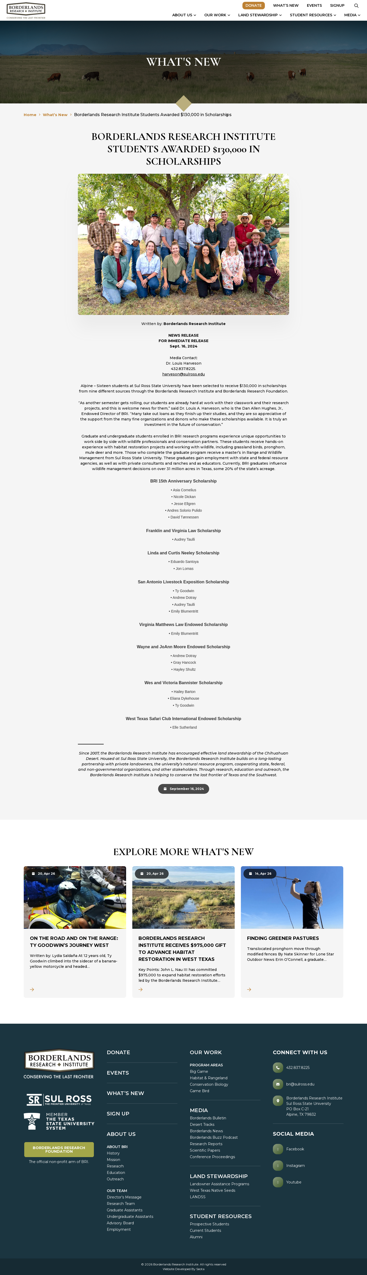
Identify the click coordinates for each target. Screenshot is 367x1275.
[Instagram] (308, 1165)
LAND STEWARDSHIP (219, 1176)
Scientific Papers (205, 1150)
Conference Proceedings (212, 1157)
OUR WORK (206, 1052)
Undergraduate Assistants (130, 1216)
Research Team (121, 1203)
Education (116, 1172)
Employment (119, 1229)
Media (348, 15)
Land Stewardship (255, 15)
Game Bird (199, 1091)
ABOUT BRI (117, 1146)
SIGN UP (118, 1114)
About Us (180, 15)
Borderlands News (206, 1131)
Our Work (213, 15)
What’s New (283, 5)
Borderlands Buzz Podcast (214, 1137)
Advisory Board (120, 1223)
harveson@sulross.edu (183, 374)
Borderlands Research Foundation (63, 1149)
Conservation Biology (209, 1084)
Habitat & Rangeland (208, 1078)
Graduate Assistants (124, 1210)
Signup (335, 5)
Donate (251, 5)
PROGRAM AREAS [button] (206, 1065)
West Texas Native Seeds (212, 1190)
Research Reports (206, 1144)
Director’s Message (124, 1197)
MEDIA (199, 1110)
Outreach (115, 1179)
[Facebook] (308, 1149)
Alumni (196, 1237)
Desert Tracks (202, 1124)
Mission (113, 1159)
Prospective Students (209, 1224)
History (113, 1153)
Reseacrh (115, 1166)
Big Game (199, 1071)
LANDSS (198, 1197)
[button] (354, 5)
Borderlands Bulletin (208, 1118)
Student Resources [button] (308, 15)
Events (311, 5)
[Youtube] (308, 1182)
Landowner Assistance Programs (219, 1184)
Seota (200, 1269)
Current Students (205, 1230)
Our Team (117, 1190)
